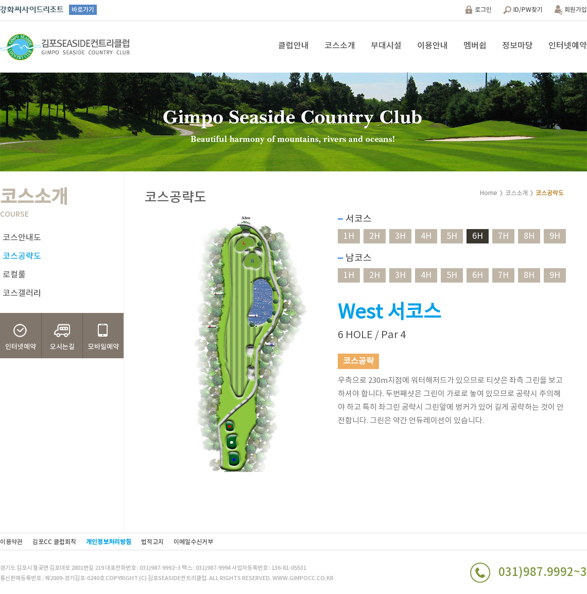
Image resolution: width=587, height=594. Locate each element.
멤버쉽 (475, 45)
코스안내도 (22, 238)
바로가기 (83, 9)
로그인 (483, 9)
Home (488, 193)
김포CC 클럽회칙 (54, 542)
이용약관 (11, 542)
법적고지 (152, 542)
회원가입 (575, 9)
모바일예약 (103, 347)
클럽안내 (293, 45)
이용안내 (432, 45)
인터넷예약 (567, 45)
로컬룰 (14, 275)
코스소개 (339, 45)
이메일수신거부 (193, 542)
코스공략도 (22, 256)
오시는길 (62, 347)
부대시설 (386, 45)
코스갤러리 (22, 293)
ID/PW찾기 (528, 9)
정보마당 (517, 45)
